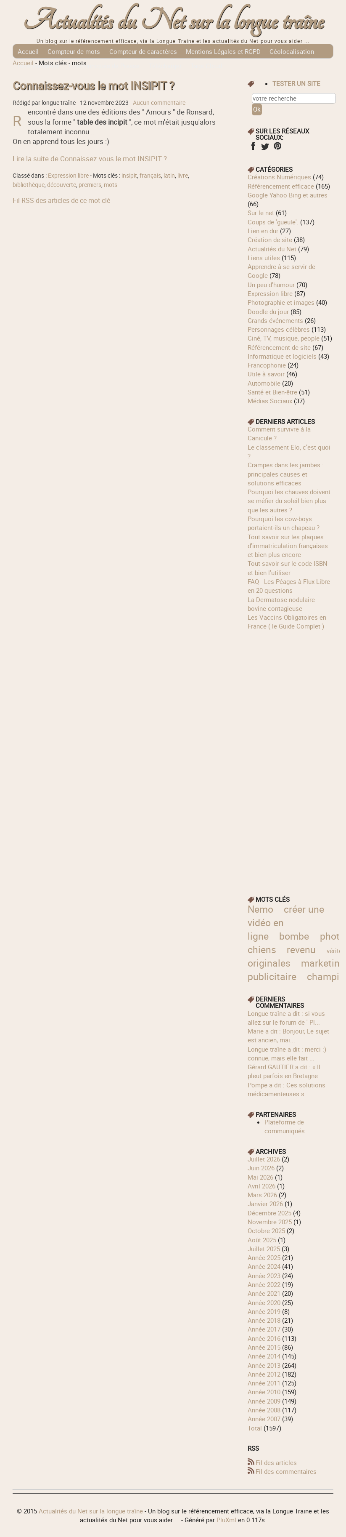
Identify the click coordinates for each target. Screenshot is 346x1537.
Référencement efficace (281, 186)
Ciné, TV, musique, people (284, 338)
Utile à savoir (266, 374)
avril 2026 (261, 1186)
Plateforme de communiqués (284, 1126)
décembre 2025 (269, 1213)
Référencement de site (279, 347)
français (150, 175)
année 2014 (264, 1356)
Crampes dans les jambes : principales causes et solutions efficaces (286, 474)
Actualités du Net (272, 249)
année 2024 (264, 1266)
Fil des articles (276, 1462)
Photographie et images (281, 302)
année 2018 (264, 1320)
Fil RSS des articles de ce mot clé (61, 200)
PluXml (226, 1520)
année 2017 (264, 1329)
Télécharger (165, 65)
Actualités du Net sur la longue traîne (173, 21)
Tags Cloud (206, 65)
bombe (294, 936)
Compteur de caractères (143, 51)
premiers (90, 185)
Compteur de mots (74, 51)
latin (169, 175)
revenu (301, 949)
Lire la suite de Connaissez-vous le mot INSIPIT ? (90, 158)
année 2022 (264, 1284)
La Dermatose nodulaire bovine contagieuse (281, 604)
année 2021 (264, 1293)
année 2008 (264, 1410)
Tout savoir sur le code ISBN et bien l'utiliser (288, 567)
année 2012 (264, 1374)
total (256, 1428)
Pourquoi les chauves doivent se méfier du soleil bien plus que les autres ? (289, 500)
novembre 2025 (270, 1221)
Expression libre (68, 175)
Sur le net (261, 212)
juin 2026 (261, 1168)
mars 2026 (262, 1195)
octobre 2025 (266, 1230)
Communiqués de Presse (104, 65)
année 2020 (264, 1302)
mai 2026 (260, 1177)
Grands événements (275, 320)
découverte (61, 185)
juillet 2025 (264, 1248)
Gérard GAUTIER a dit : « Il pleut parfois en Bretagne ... (286, 1071)
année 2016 (264, 1338)
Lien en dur (263, 230)
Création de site (270, 239)
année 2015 (264, 1347)
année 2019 (264, 1311)
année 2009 (264, 1401)
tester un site (296, 83)
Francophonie (267, 365)
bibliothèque (29, 185)
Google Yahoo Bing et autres (288, 195)
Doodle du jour (268, 311)
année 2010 (264, 1392)
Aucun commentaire (159, 103)
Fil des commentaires (286, 1471)
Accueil (28, 51)
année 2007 (264, 1418)
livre (182, 175)
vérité (334, 950)
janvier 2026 (265, 1203)
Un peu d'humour (271, 284)
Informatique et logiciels (282, 356)
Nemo (260, 909)
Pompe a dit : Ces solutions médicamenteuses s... (286, 1089)
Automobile (264, 383)
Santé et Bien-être (272, 392)
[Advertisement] (290, 757)
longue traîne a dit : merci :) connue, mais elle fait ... (287, 1053)
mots (110, 185)
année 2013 (264, 1365)
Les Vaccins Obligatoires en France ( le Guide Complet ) (287, 621)
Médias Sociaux (270, 401)
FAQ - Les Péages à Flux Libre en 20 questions (289, 585)
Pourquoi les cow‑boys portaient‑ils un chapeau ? (284, 523)
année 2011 (264, 1383)
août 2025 (262, 1240)
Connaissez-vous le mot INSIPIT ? (93, 85)
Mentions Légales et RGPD (223, 51)
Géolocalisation (291, 51)
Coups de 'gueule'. (273, 222)
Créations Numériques (279, 177)
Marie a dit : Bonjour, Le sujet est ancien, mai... (288, 1035)
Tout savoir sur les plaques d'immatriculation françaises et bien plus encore (288, 546)
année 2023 (264, 1275)
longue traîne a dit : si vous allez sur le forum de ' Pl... (286, 1017)
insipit (129, 175)
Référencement (39, 65)
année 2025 (264, 1257)
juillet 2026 (264, 1159)
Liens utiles (264, 257)
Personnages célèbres (279, 329)
